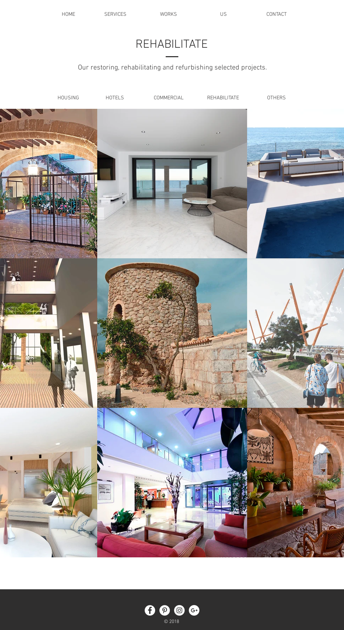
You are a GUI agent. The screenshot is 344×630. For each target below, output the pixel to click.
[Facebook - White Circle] (150, 610)
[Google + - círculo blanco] (194, 610)
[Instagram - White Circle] (179, 610)
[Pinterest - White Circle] (164, 610)
